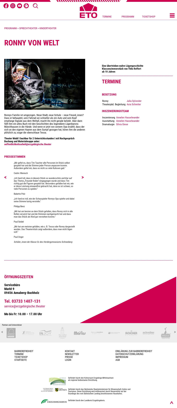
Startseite (20, 359)
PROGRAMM (128, 16)
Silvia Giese (122, 124)
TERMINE (107, 16)
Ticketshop (21, 357)
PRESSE (69, 357)
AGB (117, 359)
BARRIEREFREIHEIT (23, 351)
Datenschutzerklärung (129, 354)
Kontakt (70, 351)
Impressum (121, 357)
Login (68, 359)
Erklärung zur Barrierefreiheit (133, 351)
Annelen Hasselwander (127, 117)
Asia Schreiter (134, 104)
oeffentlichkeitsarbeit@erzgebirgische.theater (27, 144)
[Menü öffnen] (172, 15)
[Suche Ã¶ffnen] (35, 5)
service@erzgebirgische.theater (24, 306)
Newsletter (72, 354)
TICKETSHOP (148, 16)
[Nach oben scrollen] (171, 402)
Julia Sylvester (134, 101)
